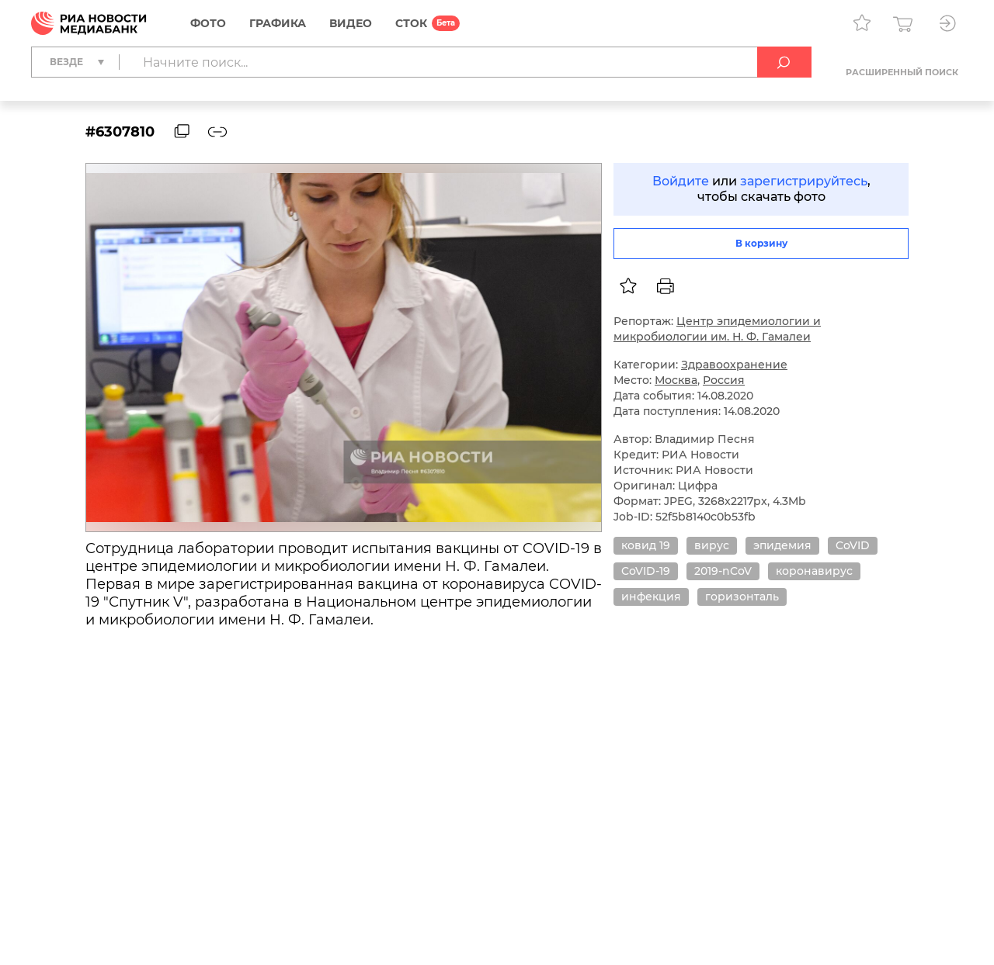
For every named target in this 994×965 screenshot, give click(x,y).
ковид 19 (645, 545)
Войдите (680, 181)
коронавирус (814, 571)
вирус (711, 545)
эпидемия (782, 545)
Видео (350, 23)
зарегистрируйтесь (803, 181)
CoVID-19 (645, 571)
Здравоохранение (734, 365)
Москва (676, 380)
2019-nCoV (723, 571)
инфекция (651, 597)
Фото (208, 23)
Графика (277, 23)
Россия (724, 380)
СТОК (411, 23)
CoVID (853, 545)
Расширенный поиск (902, 72)
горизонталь (742, 597)
